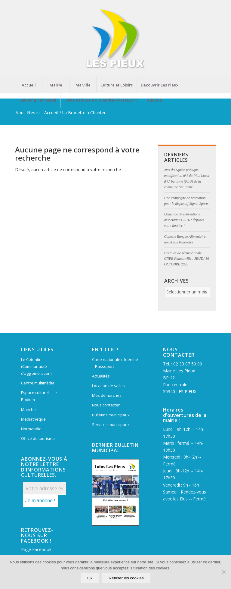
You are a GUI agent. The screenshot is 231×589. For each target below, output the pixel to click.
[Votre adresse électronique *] (44, 488)
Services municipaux (111, 424)
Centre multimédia (37, 383)
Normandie (31, 428)
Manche (28, 409)
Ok (89, 578)
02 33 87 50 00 (187, 364)
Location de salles (108, 385)
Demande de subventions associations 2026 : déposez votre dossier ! (184, 220)
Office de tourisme (38, 438)
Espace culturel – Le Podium (39, 396)
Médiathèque (33, 419)
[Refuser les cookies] (223, 572)
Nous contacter (106, 405)
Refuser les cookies (126, 578)
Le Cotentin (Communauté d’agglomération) (36, 366)
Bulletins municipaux (111, 415)
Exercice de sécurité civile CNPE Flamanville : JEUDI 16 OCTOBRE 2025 (186, 259)
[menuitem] (28, 84)
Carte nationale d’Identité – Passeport (115, 363)
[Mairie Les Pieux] (115, 38)
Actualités (101, 376)
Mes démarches (107, 395)
